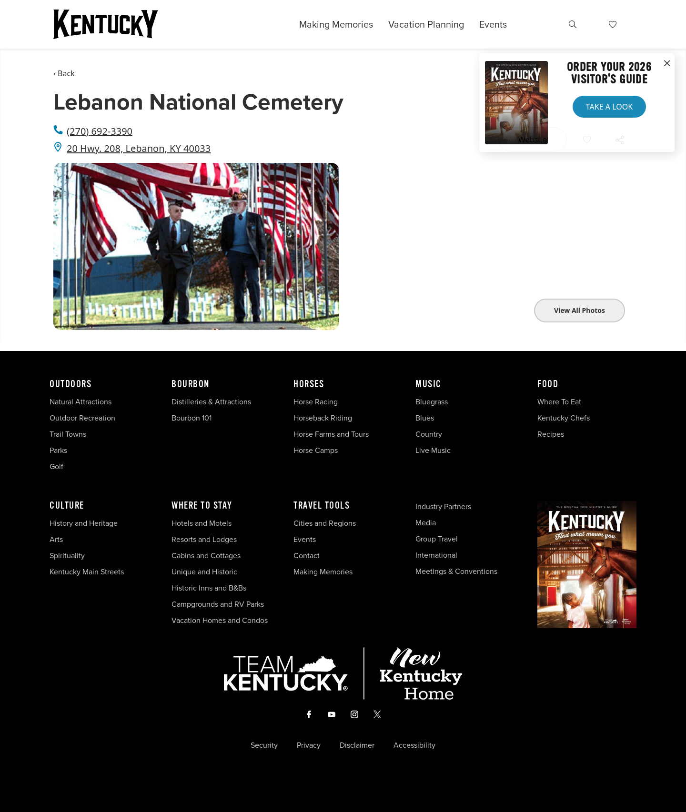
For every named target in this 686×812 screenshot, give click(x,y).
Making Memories (336, 24)
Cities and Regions (324, 523)
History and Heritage (85, 523)
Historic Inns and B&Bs (209, 587)
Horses (308, 384)
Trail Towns (68, 434)
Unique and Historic (204, 571)
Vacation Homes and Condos (220, 620)
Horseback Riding (322, 417)
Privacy (309, 745)
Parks (58, 450)
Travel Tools (321, 506)
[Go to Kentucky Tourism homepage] (105, 24)
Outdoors (70, 384)
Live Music (433, 450)
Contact (306, 555)
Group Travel (436, 538)
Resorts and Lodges (204, 539)
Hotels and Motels (202, 523)
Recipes (551, 434)
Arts (56, 539)
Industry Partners (443, 506)
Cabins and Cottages (206, 555)
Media (425, 522)
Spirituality (68, 555)
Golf (56, 466)
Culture (67, 506)
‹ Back (64, 73)
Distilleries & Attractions (211, 401)
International (436, 555)
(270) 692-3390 (99, 131)
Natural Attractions (80, 401)
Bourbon (191, 384)
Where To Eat (559, 401)
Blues (424, 417)
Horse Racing (315, 401)
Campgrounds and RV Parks (218, 604)
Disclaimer (357, 745)
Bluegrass (431, 401)
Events (493, 24)
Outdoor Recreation (82, 417)
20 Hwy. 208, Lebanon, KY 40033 (139, 148)
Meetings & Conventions (456, 571)
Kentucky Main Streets (87, 571)
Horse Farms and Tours (331, 434)
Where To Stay (202, 506)
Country (428, 434)
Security (264, 745)
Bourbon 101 (192, 417)
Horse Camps (315, 450)
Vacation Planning (426, 24)
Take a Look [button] (609, 106)
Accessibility (414, 745)
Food (547, 384)
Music (428, 384)
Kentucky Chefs (563, 417)
